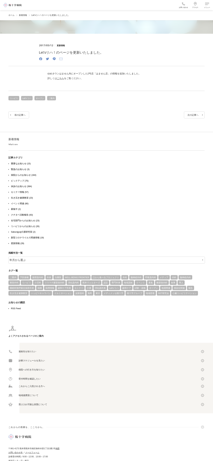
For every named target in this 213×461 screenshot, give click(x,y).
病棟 (39, 288)
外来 (49, 277)
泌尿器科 (79, 293)
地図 (57, 448)
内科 (174, 277)
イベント (140, 283)
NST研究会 (163, 293)
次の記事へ (192, 115)
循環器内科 (37, 277)
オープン (153, 288)
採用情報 (49, 288)
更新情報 (61, 45)
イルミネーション (63, 293)
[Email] (61, 59)
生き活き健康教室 (18, 293)
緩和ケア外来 (64, 288)
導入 (181, 283)
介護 (89, 288)
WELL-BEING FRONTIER (77, 277)
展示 (98, 293)
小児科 (37, 283)
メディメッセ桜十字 (113, 293)
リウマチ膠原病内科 (54, 283)
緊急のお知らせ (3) (20, 169)
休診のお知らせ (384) (21, 186)
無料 (90, 293)
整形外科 (14, 283)
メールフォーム (32, 452)
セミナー (78, 288)
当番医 (58, 277)
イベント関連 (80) (20, 203)
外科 (125, 277)
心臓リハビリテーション (184, 293)
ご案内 (13, 277)
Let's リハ (114, 288)
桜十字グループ (134, 293)
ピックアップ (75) (20, 181)
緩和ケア (126, 288)
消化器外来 (100, 288)
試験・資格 (140, 288)
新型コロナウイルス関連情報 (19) (27, 237)
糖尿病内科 (161, 283)
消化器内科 (73, 283)
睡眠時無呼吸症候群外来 (22, 288)
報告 (190, 288)
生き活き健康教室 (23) (22, 198)
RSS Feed (16, 308)
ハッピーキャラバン (41, 293)
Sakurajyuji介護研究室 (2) (23, 232)
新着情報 (23, 15)
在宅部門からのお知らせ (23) (25, 220)
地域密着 (150, 293)
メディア (164, 277)
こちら (60, 78)
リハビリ (26, 283)
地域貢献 (128, 283)
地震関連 (165, 288)
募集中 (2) (16, 209)
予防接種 (24, 277)
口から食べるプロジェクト (106, 277)
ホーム (11, 15)
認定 (106, 283)
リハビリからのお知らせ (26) (25, 226)
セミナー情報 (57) (20, 192)
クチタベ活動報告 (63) (22, 215)
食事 (173, 283)
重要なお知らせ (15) (21, 163)
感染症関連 (179, 288)
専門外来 (115, 283)
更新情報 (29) (17, 243)
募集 (150, 283)
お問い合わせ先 (15, 452)
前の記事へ (20, 115)
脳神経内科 (185, 277)
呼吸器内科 (150, 277)
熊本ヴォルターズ (91, 283)
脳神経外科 (136, 277)
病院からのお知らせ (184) (23, 175)
